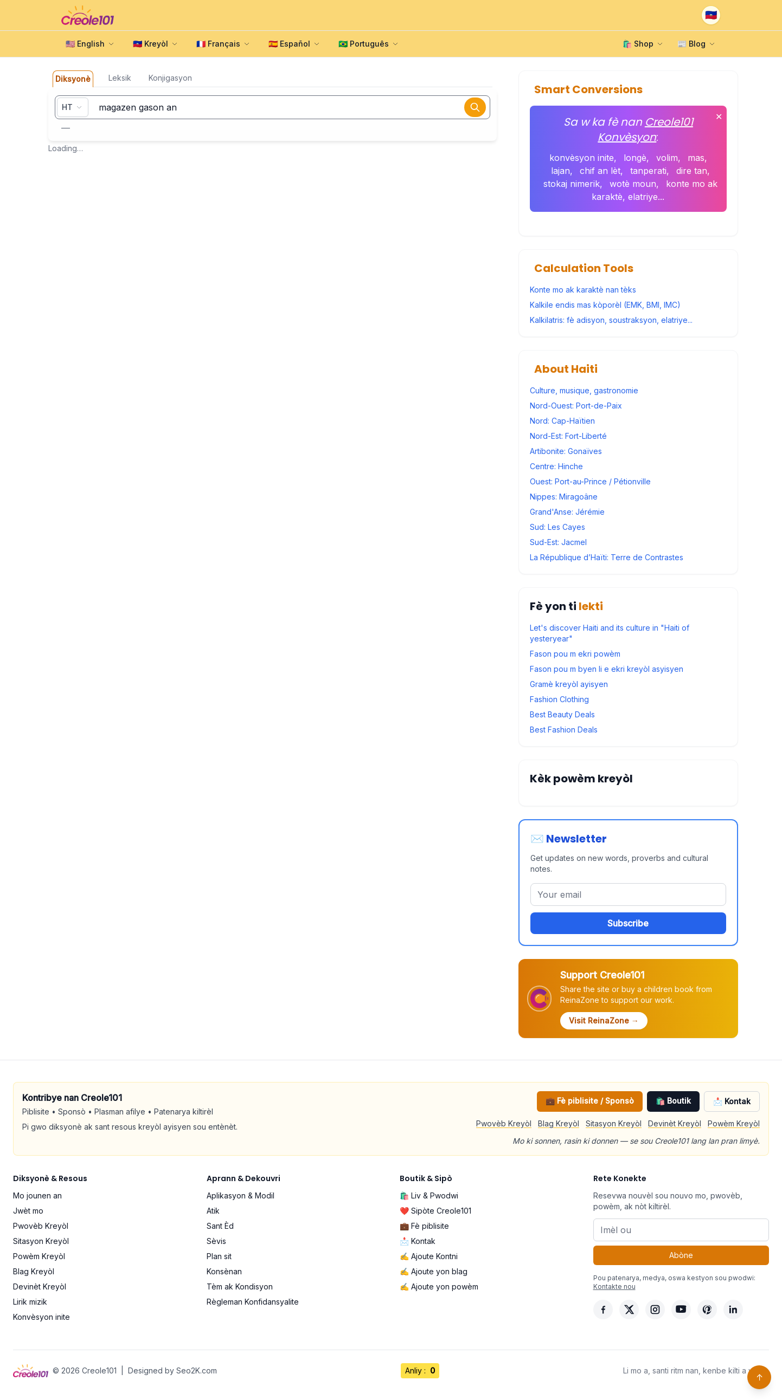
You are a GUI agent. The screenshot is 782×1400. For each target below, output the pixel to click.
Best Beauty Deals (562, 714)
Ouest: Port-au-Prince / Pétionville (590, 481)
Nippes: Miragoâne (564, 496)
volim (667, 157)
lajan (560, 170)
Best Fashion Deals (564, 729)
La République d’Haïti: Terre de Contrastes (606, 557)
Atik (213, 1210)
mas (696, 157)
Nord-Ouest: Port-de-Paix (576, 405)
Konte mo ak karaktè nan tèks (583, 289)
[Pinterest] (707, 1309)
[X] (629, 1309)
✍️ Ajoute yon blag (433, 1271)
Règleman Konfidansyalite (253, 1301)
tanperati (648, 170)
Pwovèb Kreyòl (503, 1123)
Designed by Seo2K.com (172, 1370)
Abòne (681, 1255)
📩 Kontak (732, 1101)
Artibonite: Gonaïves (566, 451)
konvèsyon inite (581, 157)
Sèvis (216, 1241)
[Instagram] (655, 1309)
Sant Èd (220, 1225)
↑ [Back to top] (759, 1377)
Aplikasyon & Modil (240, 1195)
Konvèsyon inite (41, 1316)
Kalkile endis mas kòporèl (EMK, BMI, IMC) (605, 304)
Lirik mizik (30, 1301)
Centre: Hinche (556, 466)
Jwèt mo (28, 1210)
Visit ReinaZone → (604, 1020)
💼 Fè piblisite (424, 1225)
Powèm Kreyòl (734, 1123)
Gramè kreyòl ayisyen (569, 684)
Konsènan (224, 1271)
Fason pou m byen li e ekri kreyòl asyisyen (606, 668)
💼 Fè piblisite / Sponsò (590, 1100)
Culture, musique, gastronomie (584, 390)
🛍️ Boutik (673, 1100)
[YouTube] (681, 1309)
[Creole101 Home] (87, 15)
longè (635, 157)
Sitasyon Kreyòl (614, 1123)
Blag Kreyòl (558, 1123)
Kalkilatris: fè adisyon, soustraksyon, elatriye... (611, 320)
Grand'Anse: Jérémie (567, 511)
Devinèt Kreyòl (674, 1123)
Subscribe (628, 923)
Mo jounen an (37, 1195)
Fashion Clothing (559, 699)
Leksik (119, 77)
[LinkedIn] (733, 1309)
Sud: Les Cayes (557, 527)
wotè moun (633, 183)
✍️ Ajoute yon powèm (439, 1286)
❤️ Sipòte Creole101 (435, 1210)
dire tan (691, 170)
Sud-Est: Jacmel (558, 542)
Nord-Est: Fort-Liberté (568, 435)
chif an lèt (600, 170)
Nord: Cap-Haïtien (562, 420)
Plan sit (219, 1256)
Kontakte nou (614, 1286)
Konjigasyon (170, 77)
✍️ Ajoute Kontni (429, 1256)
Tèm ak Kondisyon (240, 1286)
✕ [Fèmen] (718, 116)
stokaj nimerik (571, 183)
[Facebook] (603, 1309)
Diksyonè (73, 78)
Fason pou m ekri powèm (575, 653)
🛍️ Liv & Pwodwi (429, 1195)
